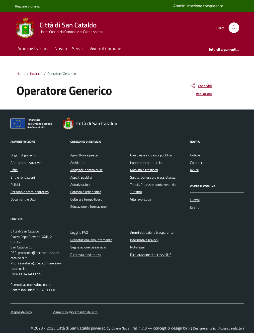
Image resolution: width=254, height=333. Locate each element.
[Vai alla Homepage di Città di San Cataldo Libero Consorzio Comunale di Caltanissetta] (62, 27)
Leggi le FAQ (79, 232)
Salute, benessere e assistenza (152, 177)
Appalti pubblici (81, 177)
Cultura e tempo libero (86, 199)
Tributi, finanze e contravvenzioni (154, 184)
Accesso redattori (231, 328)
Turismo (136, 192)
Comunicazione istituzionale (30, 284)
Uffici (14, 170)
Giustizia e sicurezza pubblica (151, 155)
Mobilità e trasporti (144, 170)
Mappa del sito (21, 312)
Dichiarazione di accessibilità (150, 254)
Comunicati (198, 162)
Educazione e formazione (88, 206)
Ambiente (77, 162)
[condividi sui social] (200, 86)
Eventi (194, 207)
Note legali (137, 247)
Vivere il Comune (105, 48)
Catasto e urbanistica (85, 192)
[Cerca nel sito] (234, 27)
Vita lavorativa (140, 199)
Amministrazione (33, 48)
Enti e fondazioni (22, 177)
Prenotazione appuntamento (91, 240)
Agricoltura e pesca (84, 155)
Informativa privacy (144, 240)
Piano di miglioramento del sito (75, 312)
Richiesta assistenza (85, 254)
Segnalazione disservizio (88, 247)
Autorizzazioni (80, 184)
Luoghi (195, 200)
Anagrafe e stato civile (86, 170)
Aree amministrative (25, 162)
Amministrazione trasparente (198, 6)
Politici (15, 184)
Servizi (78, 48)
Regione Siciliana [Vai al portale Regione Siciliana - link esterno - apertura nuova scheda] (27, 6)
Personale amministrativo (29, 192)
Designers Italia (202, 328)
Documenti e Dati (23, 199)
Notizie (195, 155)
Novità (61, 48)
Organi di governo (23, 155)
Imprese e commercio (146, 162)
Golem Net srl (121, 328)
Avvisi (194, 170)
